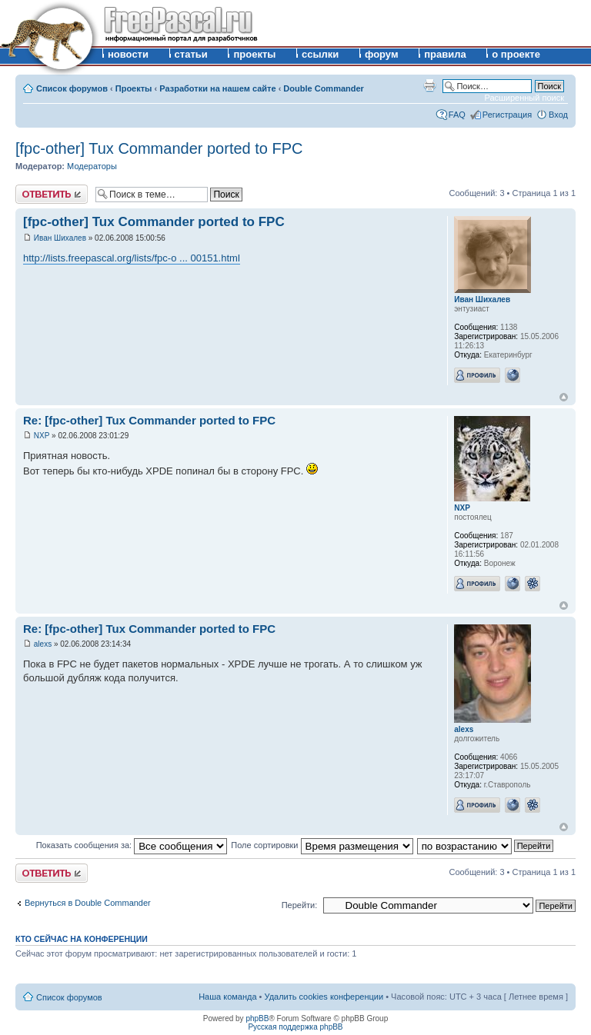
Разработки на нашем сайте (217, 88)
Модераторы (92, 166)
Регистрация (507, 114)
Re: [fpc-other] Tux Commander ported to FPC (149, 420)
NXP (42, 435)
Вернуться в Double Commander (88, 902)
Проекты (133, 88)
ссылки (320, 54)
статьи (191, 54)
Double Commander (323, 88)
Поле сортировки (321, 845)
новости (128, 54)
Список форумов (72, 88)
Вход (558, 114)
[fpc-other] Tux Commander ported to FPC (159, 148)
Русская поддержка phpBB (295, 1027)
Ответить (51, 194)
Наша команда (227, 996)
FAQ (457, 114)
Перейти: (300, 905)
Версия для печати (429, 85)
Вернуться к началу (563, 397)
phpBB (257, 1018)
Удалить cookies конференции (324, 996)
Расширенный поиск (524, 97)
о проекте (516, 54)
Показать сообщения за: (132, 845)
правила (445, 54)
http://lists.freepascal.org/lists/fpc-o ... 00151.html (131, 258)
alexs (43, 644)
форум (382, 54)
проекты (254, 54)
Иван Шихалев (60, 238)
